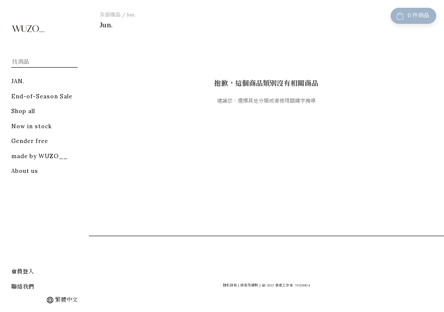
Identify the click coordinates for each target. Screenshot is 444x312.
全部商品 (110, 14)
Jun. (131, 14)
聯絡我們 (22, 286)
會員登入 (22, 271)
